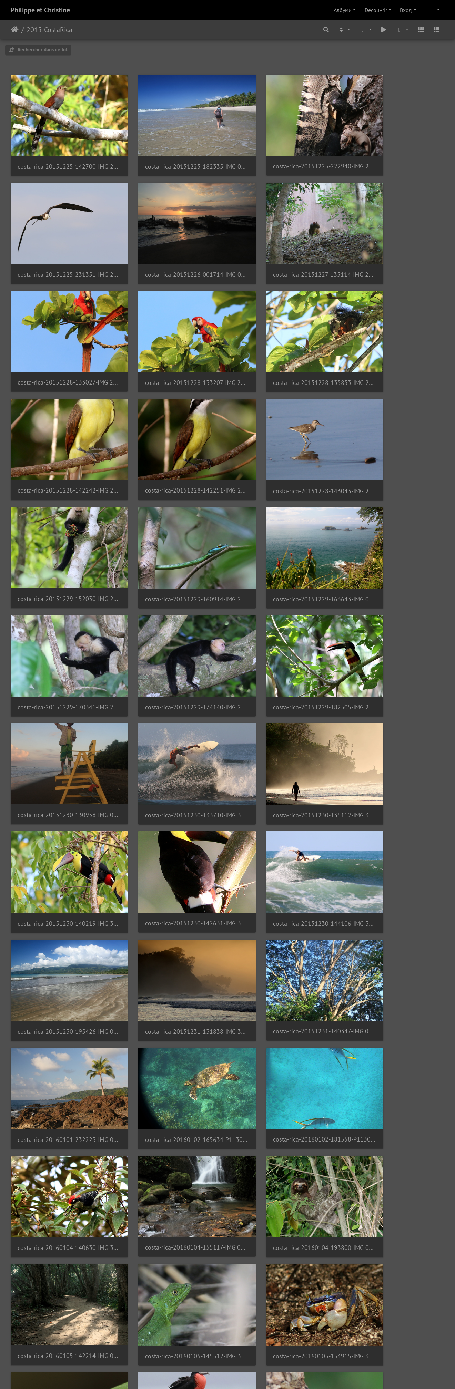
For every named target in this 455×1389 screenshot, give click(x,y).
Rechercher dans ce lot (38, 49)
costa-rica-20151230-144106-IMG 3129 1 (394, 637)
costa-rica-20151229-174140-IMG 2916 (61, 541)
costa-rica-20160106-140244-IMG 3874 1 (283, 1216)
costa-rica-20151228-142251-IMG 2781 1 (283, 347)
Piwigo (248, 1374)
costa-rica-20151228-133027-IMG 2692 (283, 251)
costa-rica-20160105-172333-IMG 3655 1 (394, 1023)
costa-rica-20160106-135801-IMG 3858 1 (172, 1216)
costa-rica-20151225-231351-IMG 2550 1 (394, 154)
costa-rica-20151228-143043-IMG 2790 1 (394, 347)
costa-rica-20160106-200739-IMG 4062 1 (172, 1313)
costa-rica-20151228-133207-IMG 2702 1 (394, 251)
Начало (15, 30)
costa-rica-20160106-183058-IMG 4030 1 (61, 1313)
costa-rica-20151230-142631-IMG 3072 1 (283, 637)
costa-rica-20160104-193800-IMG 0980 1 (61, 927)
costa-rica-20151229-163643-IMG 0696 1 (283, 444)
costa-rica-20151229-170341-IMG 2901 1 (394, 444)
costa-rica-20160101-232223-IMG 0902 (394, 734)
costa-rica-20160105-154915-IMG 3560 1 (394, 927)
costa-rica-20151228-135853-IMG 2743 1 (61, 347)
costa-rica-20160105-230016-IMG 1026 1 (61, 1216)
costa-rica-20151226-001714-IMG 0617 (61, 251)
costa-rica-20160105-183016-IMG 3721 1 (394, 1120)
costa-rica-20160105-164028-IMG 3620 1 (172, 1023)
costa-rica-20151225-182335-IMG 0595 (172, 154)
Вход (406, 10)
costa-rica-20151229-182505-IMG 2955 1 (172, 541)
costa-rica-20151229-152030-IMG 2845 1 (61, 444)
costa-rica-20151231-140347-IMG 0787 (283, 733)
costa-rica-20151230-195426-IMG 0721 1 (61, 734)
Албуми (343, 10)
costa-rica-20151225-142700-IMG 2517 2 (61, 154)
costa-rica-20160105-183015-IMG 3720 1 (283, 1119)
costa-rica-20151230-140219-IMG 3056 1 (172, 637)
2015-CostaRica (49, 29)
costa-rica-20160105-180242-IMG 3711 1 (172, 1119)
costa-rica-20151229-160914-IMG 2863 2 (172, 444)
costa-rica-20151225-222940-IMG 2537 (283, 154)
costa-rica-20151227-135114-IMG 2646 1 (172, 251)
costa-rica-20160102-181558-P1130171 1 (172, 830)
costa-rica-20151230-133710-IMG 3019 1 (394, 540)
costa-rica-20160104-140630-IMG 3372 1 (283, 830)
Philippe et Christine (40, 10)
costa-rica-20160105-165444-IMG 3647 (283, 1023)
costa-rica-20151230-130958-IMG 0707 (283, 540)
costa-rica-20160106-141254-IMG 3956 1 (394, 1216)
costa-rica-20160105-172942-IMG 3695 (61, 1120)
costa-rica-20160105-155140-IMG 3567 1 (61, 1023)
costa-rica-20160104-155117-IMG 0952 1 (394, 830)
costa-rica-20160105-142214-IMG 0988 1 (172, 926)
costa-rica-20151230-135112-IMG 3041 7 (61, 637)
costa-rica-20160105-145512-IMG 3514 (283, 927)
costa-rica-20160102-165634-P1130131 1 (61, 830)
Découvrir (376, 10)
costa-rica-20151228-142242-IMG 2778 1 (172, 347)
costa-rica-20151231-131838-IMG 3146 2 (172, 734)
